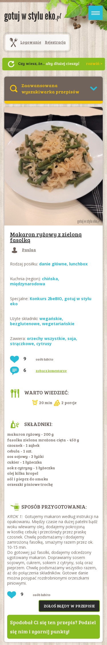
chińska (50, 278)
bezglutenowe (25, 323)
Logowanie (30, 42)
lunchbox (78, 264)
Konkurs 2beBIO (46, 298)
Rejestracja (55, 42)
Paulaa (23, 249)
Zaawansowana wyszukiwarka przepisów (50, 88)
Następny (11, 64)
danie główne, (54, 264)
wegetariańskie (58, 323)
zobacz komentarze (51, 370)
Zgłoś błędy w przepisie (69, 606)
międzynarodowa (27, 283)
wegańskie (50, 318)
